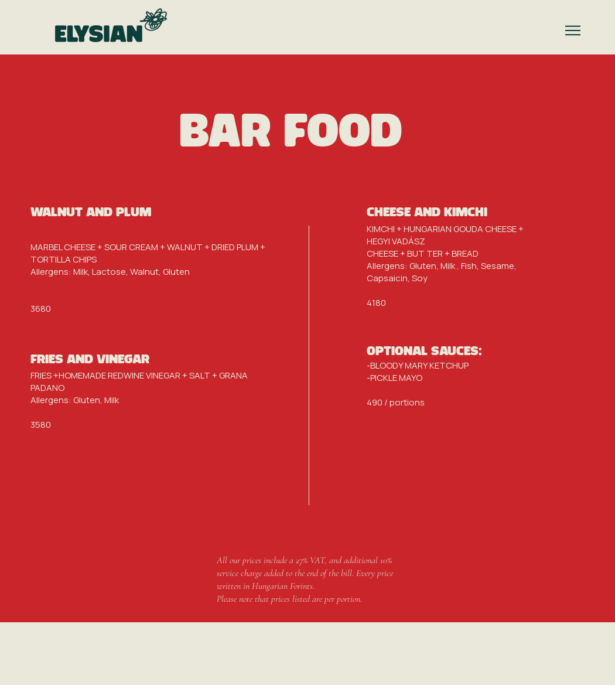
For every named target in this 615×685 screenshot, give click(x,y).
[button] (572, 30)
